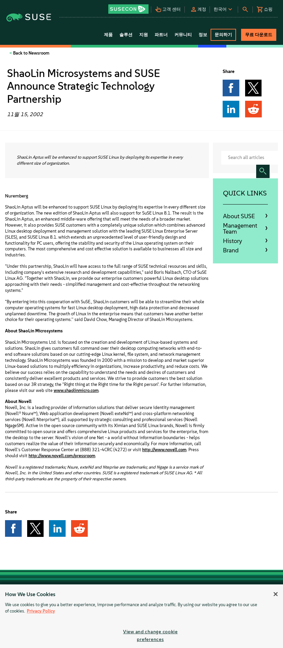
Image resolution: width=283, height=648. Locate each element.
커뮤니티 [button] (183, 34)
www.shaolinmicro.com (76, 390)
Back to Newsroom (30, 53)
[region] (141, 616)
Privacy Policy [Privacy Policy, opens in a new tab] (41, 611)
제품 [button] (108, 34)
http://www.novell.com (164, 449)
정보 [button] (203, 34)
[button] (129, 7)
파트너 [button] (161, 34)
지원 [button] (143, 34)
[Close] (275, 594)
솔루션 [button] (125, 34)
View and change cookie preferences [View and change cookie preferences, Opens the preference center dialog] (150, 635)
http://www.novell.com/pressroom (62, 455)
